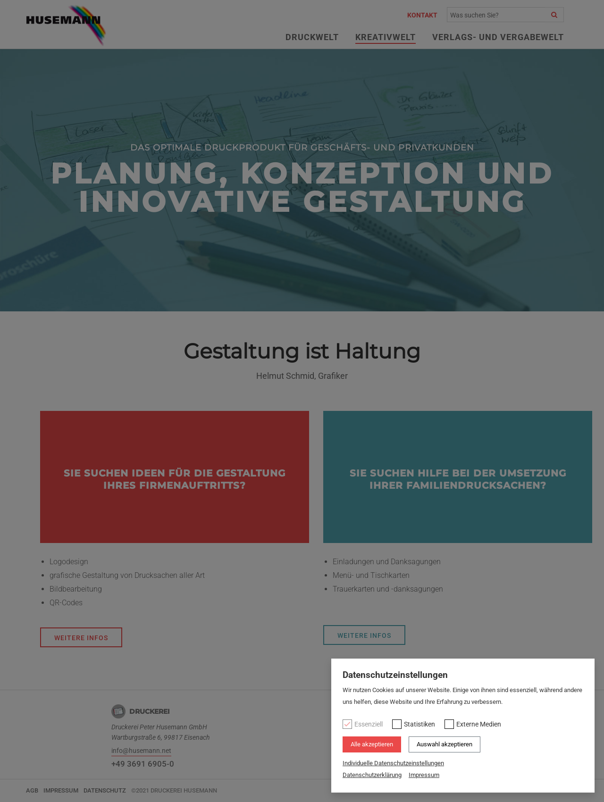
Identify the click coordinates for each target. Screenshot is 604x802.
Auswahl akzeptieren (444, 744)
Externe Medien (478, 724)
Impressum (424, 774)
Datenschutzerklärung (372, 774)
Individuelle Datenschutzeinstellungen (393, 763)
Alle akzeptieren (372, 744)
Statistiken (419, 724)
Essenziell (368, 724)
